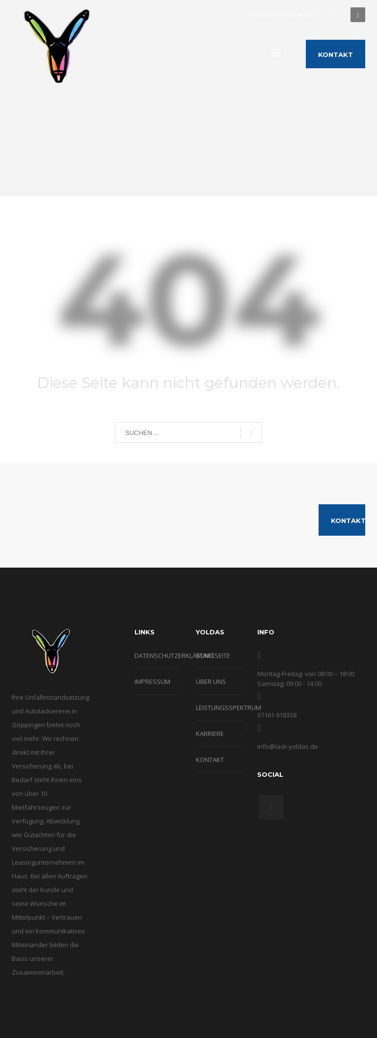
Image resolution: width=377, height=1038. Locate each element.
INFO (265, 632)
